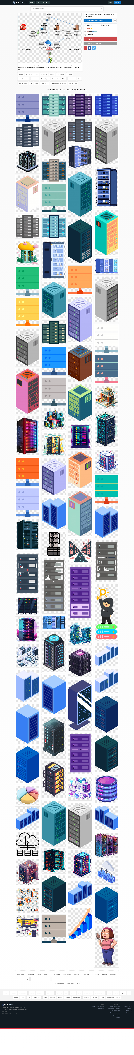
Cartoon (55, 979)
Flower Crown (36, 997)
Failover (70, 74)
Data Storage (30, 974)
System (52, 74)
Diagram (21, 74)
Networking (100, 979)
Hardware (104, 974)
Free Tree (59, 993)
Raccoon (52, 997)
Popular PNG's (116, 1015)
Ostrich (60, 997)
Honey (22, 997)
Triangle (67, 997)
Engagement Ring (99, 993)
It (73, 979)
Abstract (32, 993)
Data (36, 83)
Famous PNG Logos (114, 1006)
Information (35, 78)
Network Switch (23, 83)
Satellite (13, 993)
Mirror (63, 78)
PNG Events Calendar (114, 1008)
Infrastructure (110, 979)
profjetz (89, 28)
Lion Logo (94, 997)
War (29, 997)
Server (39, 974)
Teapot (116, 993)
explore (32, 2)
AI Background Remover (94, 43)
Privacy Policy (128, 1008)
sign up (117, 2)
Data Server (113, 974)
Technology (72, 78)
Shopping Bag (22, 993)
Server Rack (56, 974)
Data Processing (36, 979)
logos (39, 2)
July (129, 993)
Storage (96, 974)
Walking (6, 993)
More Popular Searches (113, 997)
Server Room (80, 979)
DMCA (130, 1015)
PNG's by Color (116, 1010)
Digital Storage (24, 979)
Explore (118, 1017)
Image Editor (101, 1008)
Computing (46, 979)
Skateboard (40, 993)
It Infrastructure (67, 974)
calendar (46, 2)
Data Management (59, 983)
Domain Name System (32, 74)
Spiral (79, 993)
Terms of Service (127, 1006)
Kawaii (45, 997)
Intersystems (60, 74)
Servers (62, 979)
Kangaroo (86, 997)
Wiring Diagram (45, 78)
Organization (55, 78)
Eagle (109, 993)
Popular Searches (115, 1013)
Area (79, 78)
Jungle (102, 997)
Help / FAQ (129, 1010)
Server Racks (70, 983)
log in (111, 2)
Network (76, 974)
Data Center (44, 83)
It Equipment (90, 979)
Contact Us (129, 1013)
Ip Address (44, 74)
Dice (66, 993)
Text (31, 83)
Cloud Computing (86, 974)
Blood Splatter (76, 997)
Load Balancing (73, 83)
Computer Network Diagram (58, 83)
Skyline (123, 993)
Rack (78, 983)
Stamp (16, 997)
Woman (73, 993)
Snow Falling (50, 993)
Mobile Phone (88, 993)
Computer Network (23, 78)
